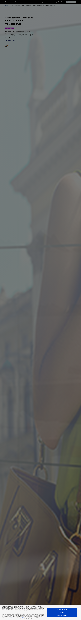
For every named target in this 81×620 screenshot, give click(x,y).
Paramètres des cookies (62, 609)
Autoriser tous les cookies (62, 615)
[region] (40, 612)
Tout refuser (62, 612)
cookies (11, 617)
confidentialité (24, 617)
